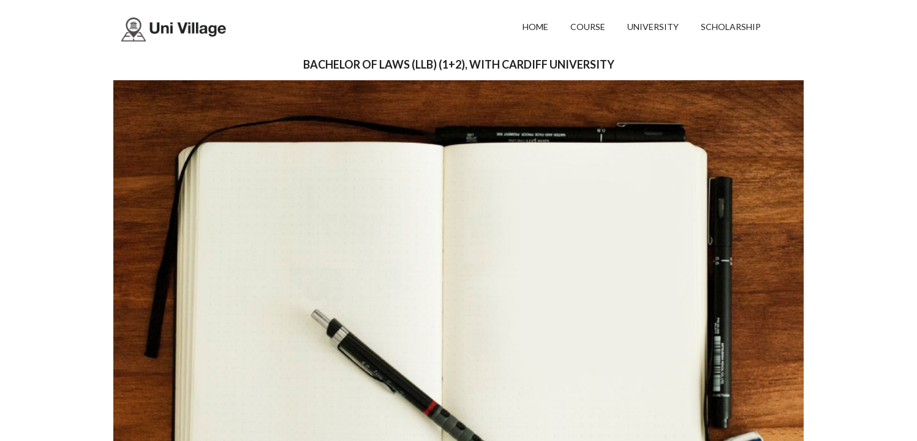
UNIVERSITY (653, 26)
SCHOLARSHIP (731, 26)
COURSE (587, 26)
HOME (535, 26)
